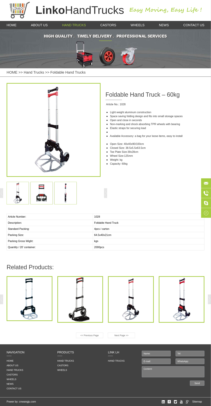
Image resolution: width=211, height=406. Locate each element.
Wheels (137, 25)
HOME (11, 25)
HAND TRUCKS (116, 360)
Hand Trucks (74, 25)
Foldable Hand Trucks (68, 72)
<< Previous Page (89, 335)
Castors (108, 25)
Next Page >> (121, 335)
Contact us (193, 25)
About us (39, 25)
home (10, 360)
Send (197, 383)
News (164, 25)
